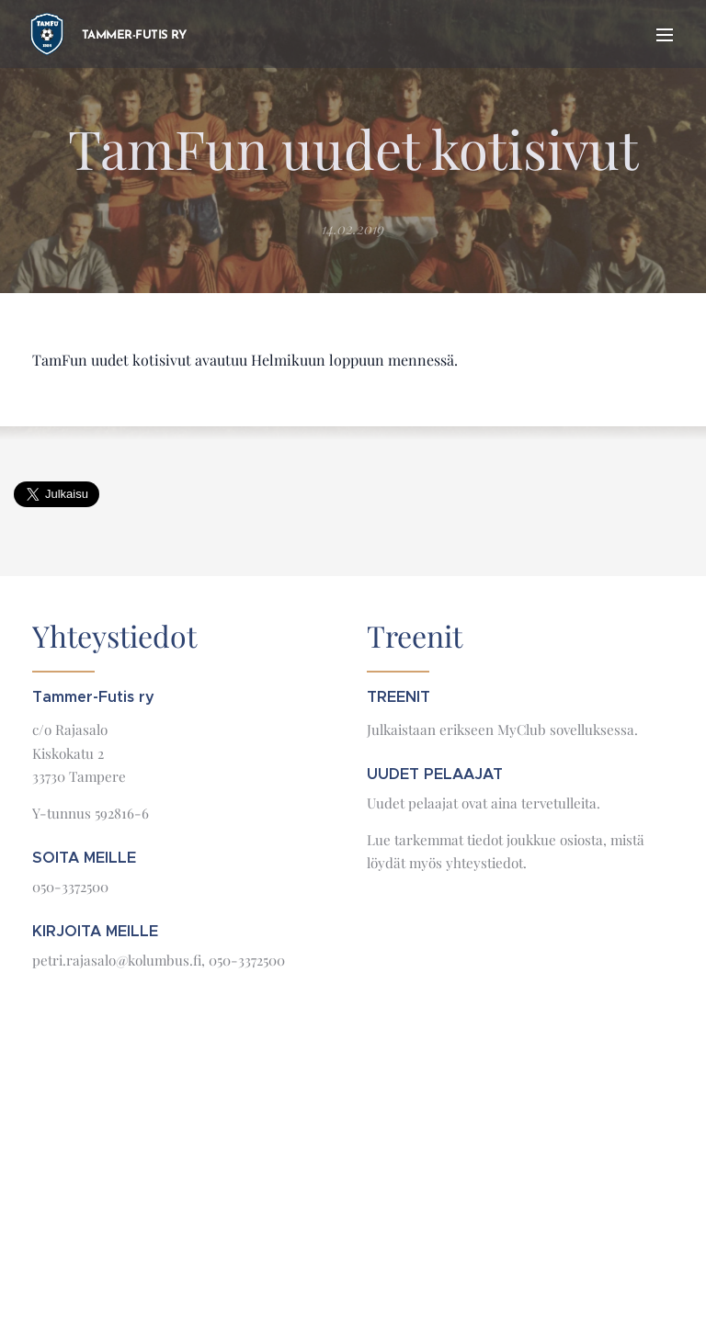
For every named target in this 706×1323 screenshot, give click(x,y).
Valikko (664, 35)
